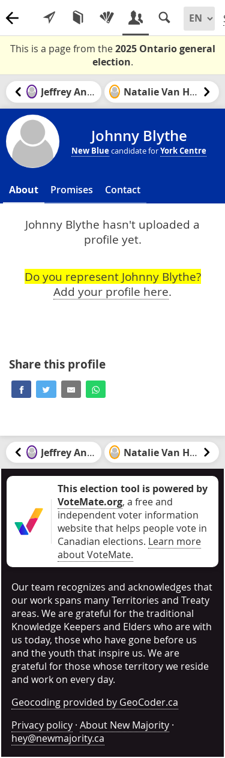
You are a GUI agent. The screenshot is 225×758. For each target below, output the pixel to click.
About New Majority (124, 725)
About (23, 189)
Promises (71, 189)
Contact (122, 189)
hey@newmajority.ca (57, 738)
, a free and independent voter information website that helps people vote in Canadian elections (133, 515)
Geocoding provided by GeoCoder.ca (94, 702)
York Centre (183, 150)
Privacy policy (42, 725)
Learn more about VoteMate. (129, 548)
